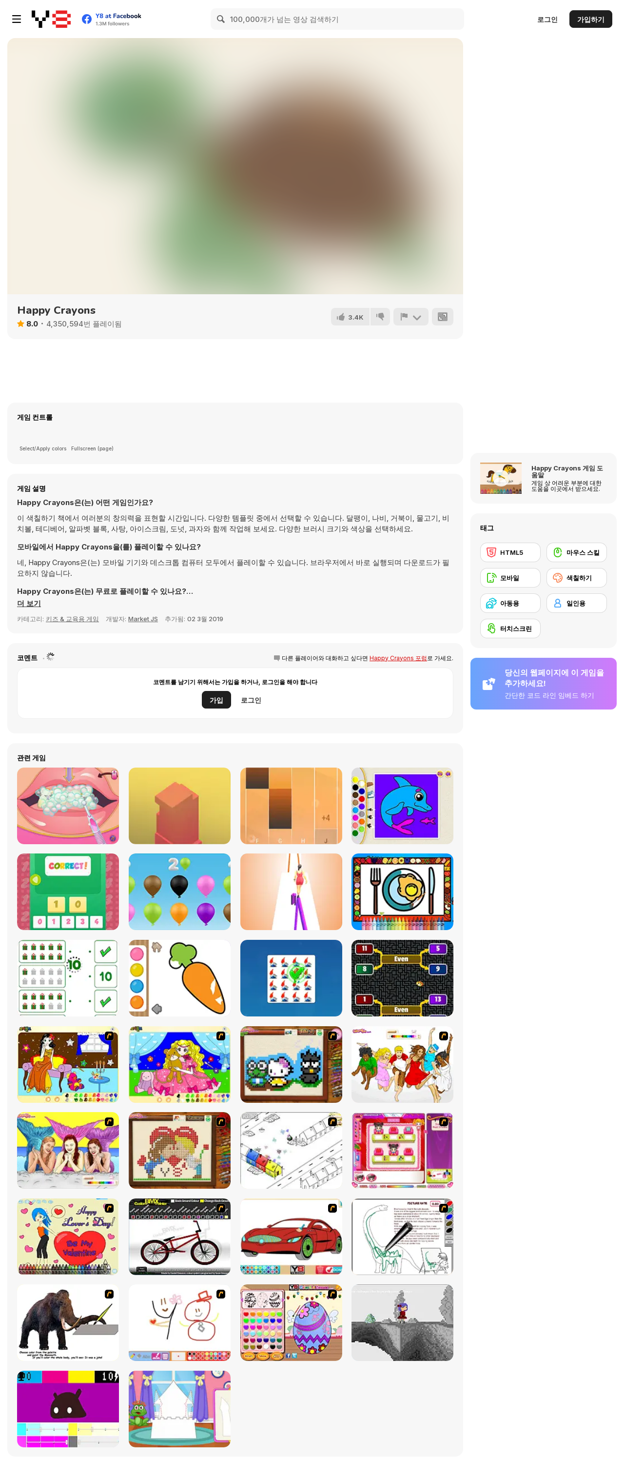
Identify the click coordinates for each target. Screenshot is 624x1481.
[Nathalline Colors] (402, 1322)
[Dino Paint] (402, 1236)
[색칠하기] (576, 578)
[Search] (221, 19)
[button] (29, 603)
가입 (216, 700)
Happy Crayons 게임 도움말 (567, 471)
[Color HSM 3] (402, 1064)
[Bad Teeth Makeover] (68, 806)
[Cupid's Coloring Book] (68, 1236)
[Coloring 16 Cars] (291, 1236)
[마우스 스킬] (576, 552)
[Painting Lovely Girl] (68, 1064)
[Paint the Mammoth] (68, 1322)
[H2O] (68, 1150)
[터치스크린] (510, 628)
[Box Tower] (180, 806)
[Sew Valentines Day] (180, 1150)
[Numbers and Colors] (180, 891)
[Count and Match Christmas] (68, 978)
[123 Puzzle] (68, 891)
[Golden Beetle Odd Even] (402, 978)
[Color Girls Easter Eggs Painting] (291, 1322)
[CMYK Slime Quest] (68, 1409)
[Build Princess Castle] (180, 1409)
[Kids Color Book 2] (402, 806)
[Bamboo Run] (291, 891)
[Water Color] (180, 978)
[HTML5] (510, 552)
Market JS (143, 619)
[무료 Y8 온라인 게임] (51, 19)
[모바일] (510, 578)
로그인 (547, 19)
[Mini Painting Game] (180, 1322)
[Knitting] (291, 1064)
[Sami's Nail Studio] (402, 1150)
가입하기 (590, 19)
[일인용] (576, 603)
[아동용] (510, 603)
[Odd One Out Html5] (291, 978)
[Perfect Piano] (291, 806)
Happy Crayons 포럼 (398, 658)
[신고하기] (411, 316)
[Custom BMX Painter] (180, 1236)
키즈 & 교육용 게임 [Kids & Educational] (72, 619)
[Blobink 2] (291, 1150)
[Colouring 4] (180, 1064)
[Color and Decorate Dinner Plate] (402, 891)
